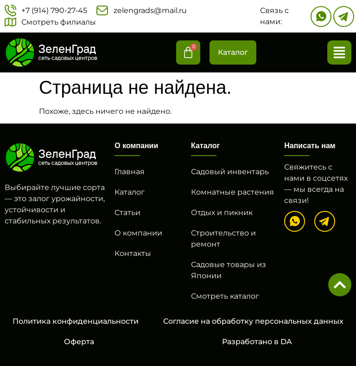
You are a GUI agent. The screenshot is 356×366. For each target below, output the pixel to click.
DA (286, 341)
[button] (339, 52)
